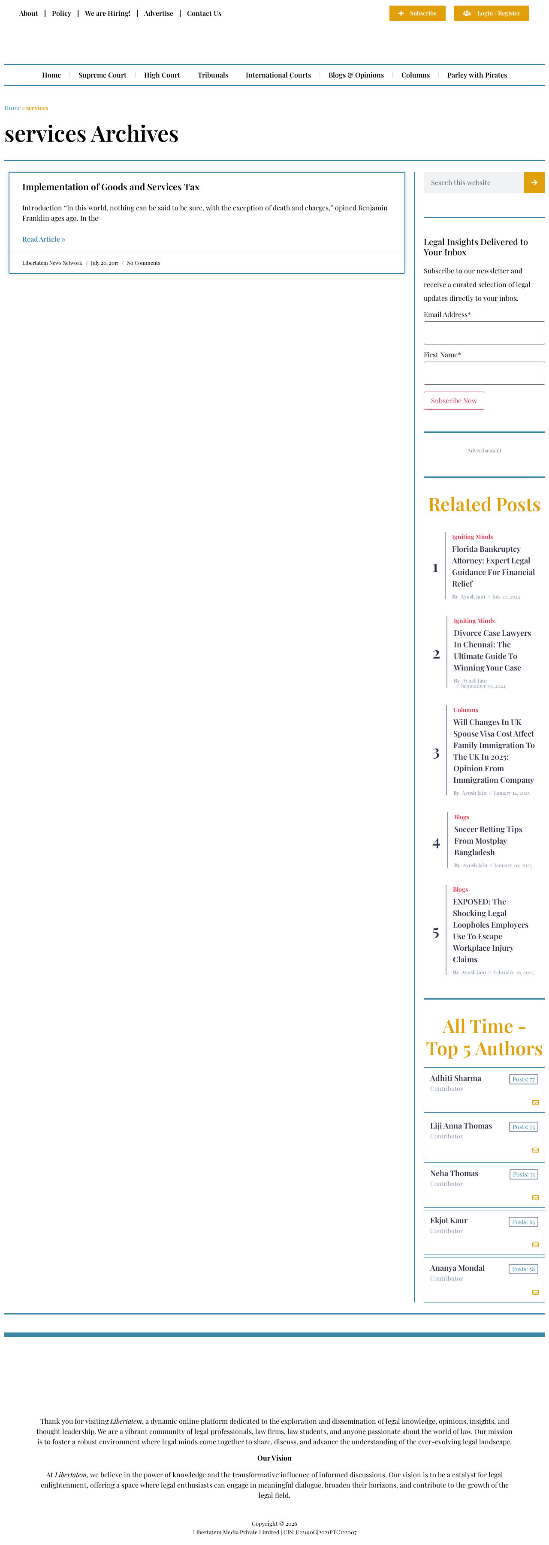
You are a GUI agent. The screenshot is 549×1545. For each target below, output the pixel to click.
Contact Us (204, 13)
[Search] (534, 182)
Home (51, 74)
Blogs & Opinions (356, 74)
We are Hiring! (107, 13)
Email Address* (447, 314)
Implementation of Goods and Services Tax (110, 186)
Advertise (158, 13)
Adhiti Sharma (456, 1078)
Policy (61, 13)
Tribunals (213, 74)
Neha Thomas (455, 1175)
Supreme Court (102, 74)
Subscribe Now (454, 400)
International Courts (278, 74)
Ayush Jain (473, 596)
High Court (162, 74)
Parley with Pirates (477, 74)
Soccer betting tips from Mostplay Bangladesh (488, 840)
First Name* (442, 354)
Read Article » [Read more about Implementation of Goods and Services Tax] (44, 238)
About (28, 13)
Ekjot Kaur (449, 1224)
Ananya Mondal (458, 1272)
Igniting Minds (472, 537)
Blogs (461, 817)
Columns (415, 74)
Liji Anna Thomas (461, 1127)
